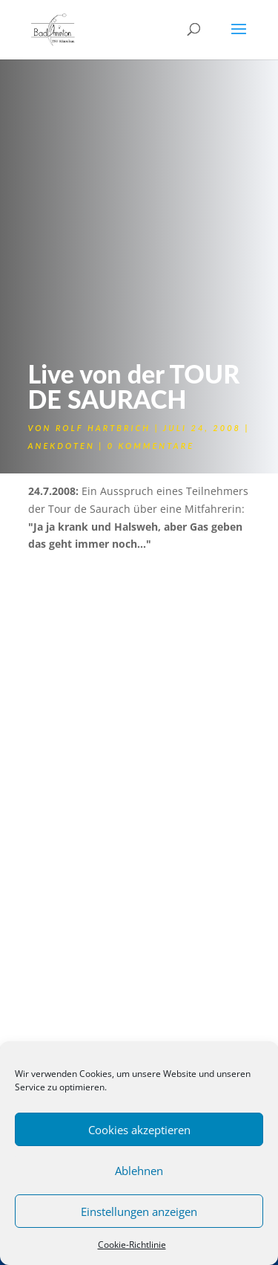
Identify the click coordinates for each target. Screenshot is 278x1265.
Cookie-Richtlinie (132, 1244)
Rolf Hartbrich (103, 428)
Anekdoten (61, 445)
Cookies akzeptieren (139, 1129)
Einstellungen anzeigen (139, 1211)
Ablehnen (139, 1170)
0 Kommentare (150, 445)
